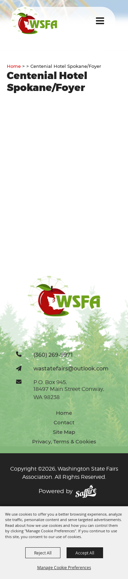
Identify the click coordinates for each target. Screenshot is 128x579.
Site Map (64, 432)
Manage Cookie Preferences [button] (64, 567)
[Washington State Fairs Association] (34, 20)
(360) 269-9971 (53, 355)
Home (14, 66)
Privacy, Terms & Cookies (64, 441)
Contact (64, 422)
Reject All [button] (43, 552)
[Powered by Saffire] (85, 491)
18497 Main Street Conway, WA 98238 (68, 393)
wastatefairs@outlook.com (71, 368)
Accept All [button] (84, 552)
